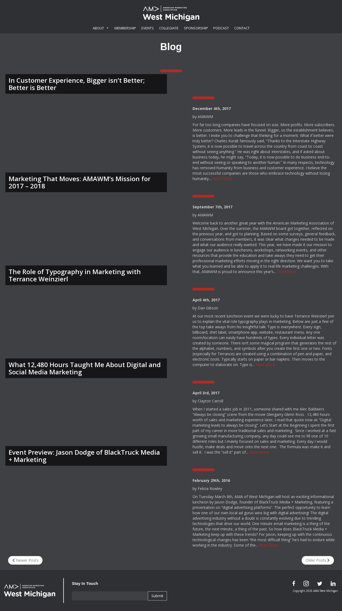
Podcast (221, 28)
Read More (222, 178)
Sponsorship (196, 28)
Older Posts (318, 560)
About (101, 28)
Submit (157, 595)
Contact (242, 28)
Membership (125, 28)
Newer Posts (25, 560)
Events (147, 28)
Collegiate (169, 28)
